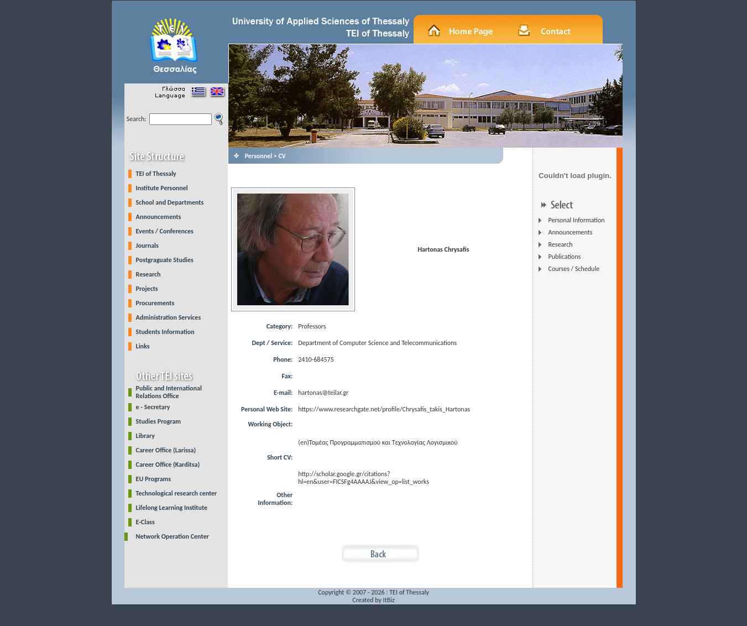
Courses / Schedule (573, 269)
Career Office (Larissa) (166, 450)
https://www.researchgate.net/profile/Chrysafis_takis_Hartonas (384, 409)
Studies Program (158, 421)
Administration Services (168, 317)
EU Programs (153, 479)
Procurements (155, 303)
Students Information (165, 332)
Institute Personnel (162, 188)
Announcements (158, 217)
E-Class (145, 522)
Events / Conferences (165, 231)
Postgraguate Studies (165, 260)
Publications (564, 256)
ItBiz (389, 600)
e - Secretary (153, 407)
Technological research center (176, 493)
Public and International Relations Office (169, 392)
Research (148, 274)
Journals (147, 245)
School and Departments (170, 202)
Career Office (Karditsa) (168, 464)
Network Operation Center (172, 536)
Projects (147, 289)
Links (143, 346)
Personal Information (576, 220)
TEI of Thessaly (156, 174)
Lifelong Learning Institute (171, 508)
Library (145, 436)
